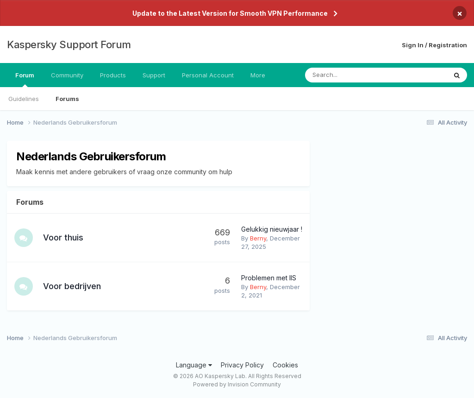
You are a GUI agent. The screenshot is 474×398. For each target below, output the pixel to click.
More (257, 75)
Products (113, 75)
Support (154, 75)
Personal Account (208, 75)
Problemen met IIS (268, 278)
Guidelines (23, 98)
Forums (67, 98)
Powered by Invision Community (237, 384)
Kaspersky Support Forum (69, 44)
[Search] (351, 75)
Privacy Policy (242, 365)
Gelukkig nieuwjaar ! (271, 229)
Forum (24, 79)
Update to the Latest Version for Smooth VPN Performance (230, 13)
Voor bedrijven (72, 286)
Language (194, 365)
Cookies (285, 365)
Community (67, 75)
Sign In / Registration (434, 45)
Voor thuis (63, 237)
